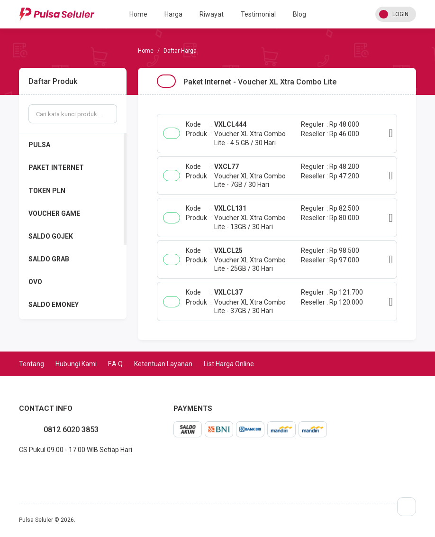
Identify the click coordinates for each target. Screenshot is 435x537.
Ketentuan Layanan (163, 364)
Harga (173, 14)
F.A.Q (115, 364)
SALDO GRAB (48, 259)
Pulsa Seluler (36, 520)
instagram (26, 470)
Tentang (31, 364)
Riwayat (211, 14)
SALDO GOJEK (50, 236)
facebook (19, 470)
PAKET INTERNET (56, 167)
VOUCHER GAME (54, 213)
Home (138, 14)
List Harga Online (229, 364)
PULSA (39, 144)
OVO (35, 282)
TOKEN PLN (46, 190)
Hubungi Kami (76, 364)
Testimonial (258, 14)
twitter (34, 470)
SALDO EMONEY (53, 304)
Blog (299, 14)
